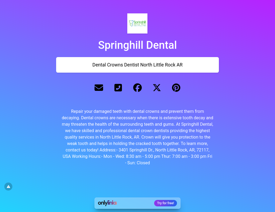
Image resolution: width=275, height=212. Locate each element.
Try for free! (165, 203)
